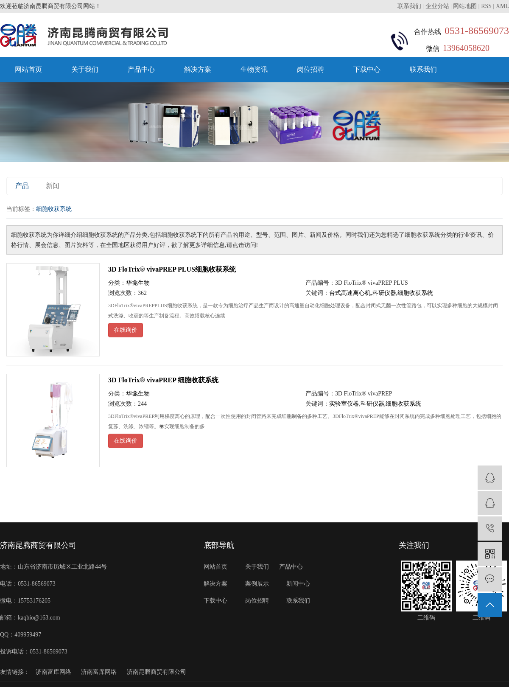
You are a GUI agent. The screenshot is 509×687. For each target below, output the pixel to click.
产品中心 (141, 69)
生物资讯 (254, 69)
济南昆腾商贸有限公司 (156, 672)
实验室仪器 (344, 404)
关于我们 (84, 69)
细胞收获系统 (415, 293)
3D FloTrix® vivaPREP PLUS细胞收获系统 (172, 269)
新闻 (52, 185)
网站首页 (28, 69)
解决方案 (197, 69)
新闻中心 (298, 583)
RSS (486, 6)
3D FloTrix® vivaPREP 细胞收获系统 (163, 380)
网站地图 (465, 6)
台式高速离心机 (350, 293)
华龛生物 (138, 283)
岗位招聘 (310, 69)
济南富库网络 (53, 672)
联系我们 (410, 6)
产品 (22, 185)
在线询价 (125, 330)
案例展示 (257, 583)
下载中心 (366, 69)
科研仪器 (384, 293)
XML (502, 6)
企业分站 (437, 6)
